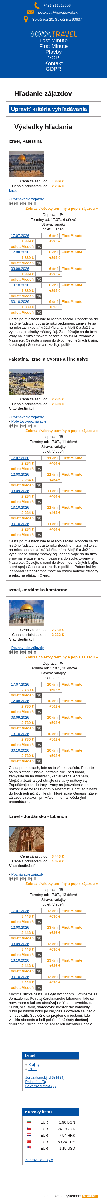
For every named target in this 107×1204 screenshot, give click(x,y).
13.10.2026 (20, 285)
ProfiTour (90, 1196)
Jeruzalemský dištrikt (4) (45, 1077)
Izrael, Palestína (25, 141)
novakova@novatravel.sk (57, 12)
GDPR (53, 69)
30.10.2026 (20, 302)
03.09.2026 (20, 269)
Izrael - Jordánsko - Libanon (38, 816)
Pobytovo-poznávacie (28, 421)
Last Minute (53, 40)
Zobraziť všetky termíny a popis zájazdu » (61, 208)
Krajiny (33, 1064)
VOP (53, 58)
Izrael (14, 190)
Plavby (53, 52)
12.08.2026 (20, 252)
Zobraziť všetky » (39, 1160)
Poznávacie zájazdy (27, 199)
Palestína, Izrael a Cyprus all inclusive (48, 359)
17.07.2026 (20, 236)
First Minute (53, 46)
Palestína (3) (35, 1082)
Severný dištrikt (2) (40, 1086)
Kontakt (53, 63)
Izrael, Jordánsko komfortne (38, 589)
